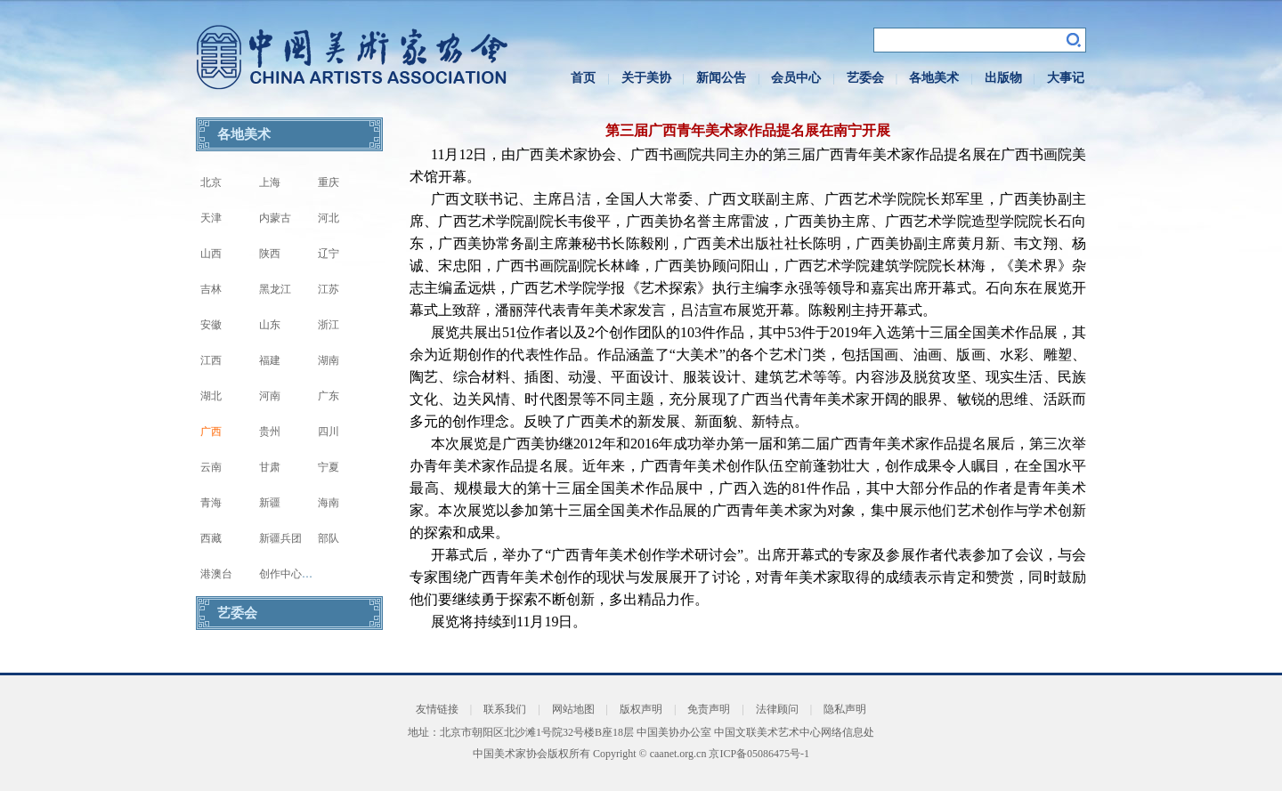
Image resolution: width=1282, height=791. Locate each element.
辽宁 (328, 253)
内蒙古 (275, 218)
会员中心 (796, 78)
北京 (211, 182)
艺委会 (865, 78)
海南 (328, 502)
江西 (211, 360)
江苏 (328, 289)
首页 (583, 78)
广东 (328, 396)
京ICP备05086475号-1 (759, 753)
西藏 (211, 538)
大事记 (1065, 78)
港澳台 (216, 574)
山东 (269, 325)
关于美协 (646, 78)
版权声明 (641, 709)
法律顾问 (777, 709)
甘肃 (269, 467)
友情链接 (437, 709)
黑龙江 (275, 289)
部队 (328, 538)
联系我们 (504, 709)
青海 (211, 502)
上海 (269, 182)
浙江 (328, 325)
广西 (211, 431)
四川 (328, 431)
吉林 (211, 289)
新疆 (269, 502)
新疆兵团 (280, 538)
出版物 (1003, 78)
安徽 (211, 325)
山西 (211, 253)
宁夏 (328, 467)
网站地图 (573, 709)
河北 (328, 218)
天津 (211, 218)
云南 (211, 467)
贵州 (269, 431)
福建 (269, 360)
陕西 (269, 253)
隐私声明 (845, 709)
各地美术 (934, 78)
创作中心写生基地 (302, 574)
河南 (269, 396)
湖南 (328, 360)
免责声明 (708, 709)
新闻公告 (721, 78)
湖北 (211, 396)
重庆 (328, 182)
